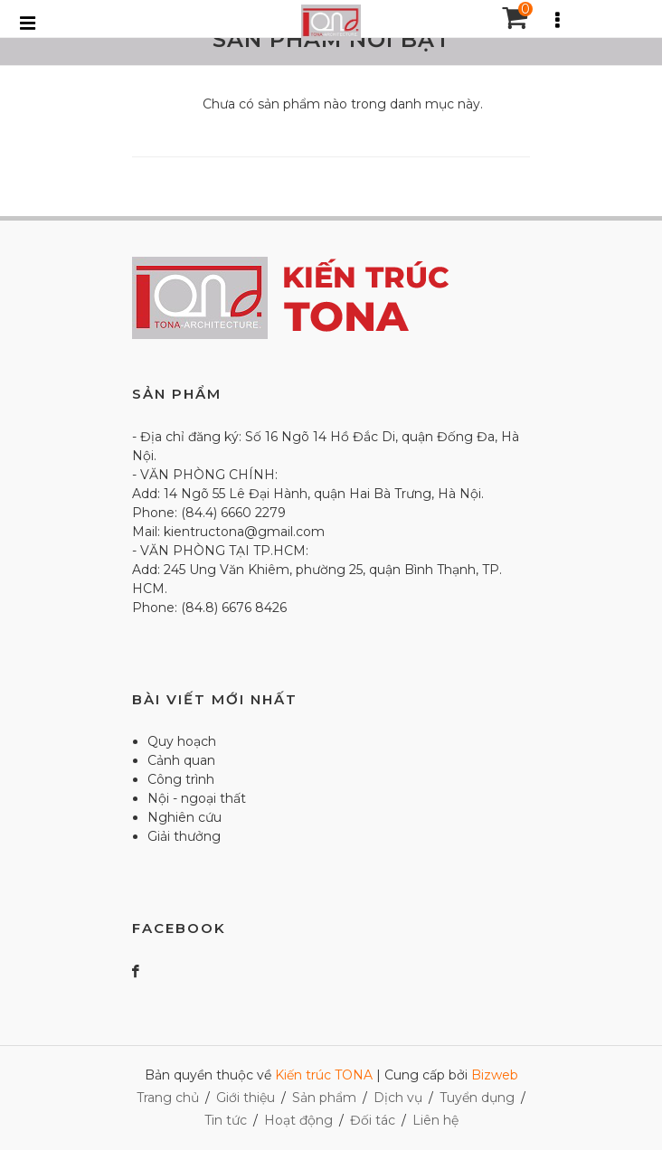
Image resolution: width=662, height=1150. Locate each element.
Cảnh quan (181, 760)
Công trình (180, 779)
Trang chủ (168, 1097)
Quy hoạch (181, 741)
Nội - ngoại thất (196, 798)
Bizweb (494, 1075)
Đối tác (372, 1120)
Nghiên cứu (184, 817)
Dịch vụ (398, 1097)
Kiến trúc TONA (324, 1075)
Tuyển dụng (477, 1097)
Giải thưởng (184, 836)
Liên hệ (435, 1120)
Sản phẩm (324, 1097)
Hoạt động (298, 1120)
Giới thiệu (245, 1097)
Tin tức (225, 1120)
